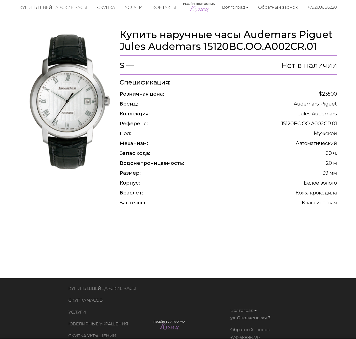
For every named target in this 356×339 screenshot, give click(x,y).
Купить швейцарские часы (53, 7)
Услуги (133, 7)
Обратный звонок (278, 7)
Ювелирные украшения (99, 323)
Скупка (106, 7)
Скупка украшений (93, 335)
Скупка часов (86, 300)
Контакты (164, 7)
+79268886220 (322, 7)
